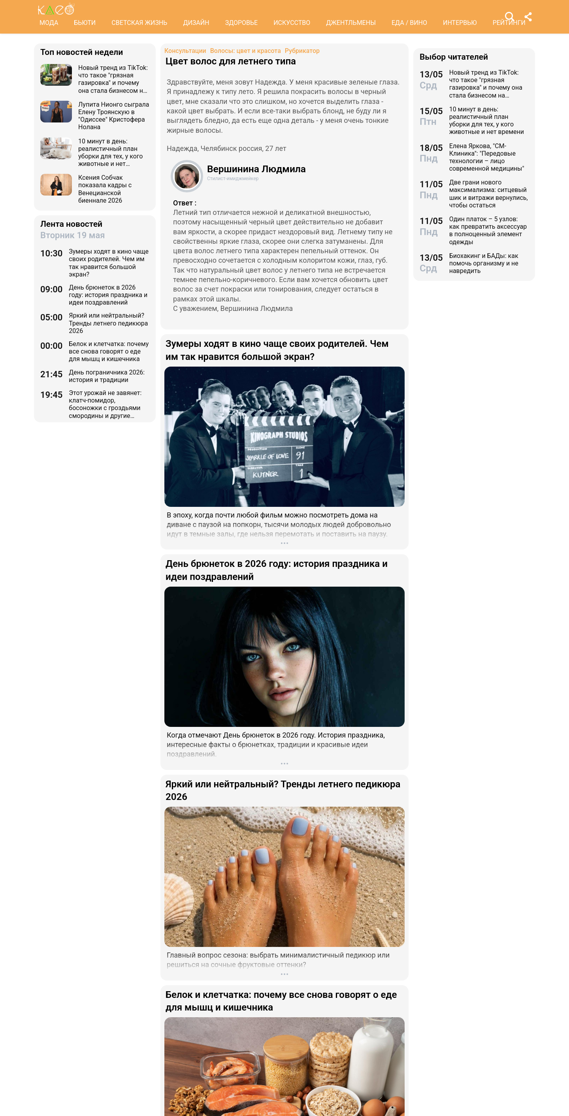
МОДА (49, 22)
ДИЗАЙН (196, 22)
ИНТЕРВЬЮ (460, 22)
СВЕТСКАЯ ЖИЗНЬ (139, 22)
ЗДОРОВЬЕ (241, 22)
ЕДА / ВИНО (409, 22)
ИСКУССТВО (291, 22)
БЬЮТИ (85, 22)
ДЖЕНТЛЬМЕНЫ (351, 22)
